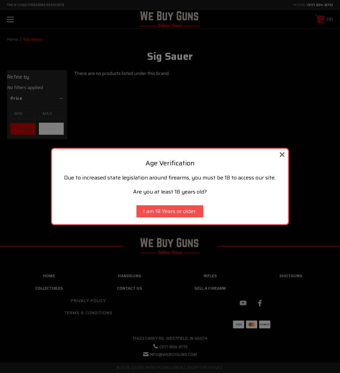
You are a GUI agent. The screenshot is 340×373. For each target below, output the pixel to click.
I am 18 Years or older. (169, 211)
